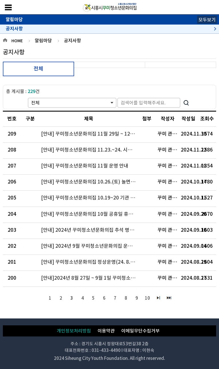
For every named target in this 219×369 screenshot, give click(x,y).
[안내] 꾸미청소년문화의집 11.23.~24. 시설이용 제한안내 (91, 150)
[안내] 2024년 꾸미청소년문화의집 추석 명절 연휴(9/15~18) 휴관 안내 (91, 230)
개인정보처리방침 (74, 331)
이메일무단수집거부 (140, 331)
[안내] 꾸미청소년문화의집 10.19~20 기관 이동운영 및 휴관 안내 (91, 198)
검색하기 (186, 103)
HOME (17, 40)
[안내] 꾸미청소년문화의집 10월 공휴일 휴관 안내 (91, 214)
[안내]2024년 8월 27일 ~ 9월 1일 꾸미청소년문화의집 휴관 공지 (91, 278)
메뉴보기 (8, 7)
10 (147, 298)
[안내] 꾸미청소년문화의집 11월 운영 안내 (84, 166)
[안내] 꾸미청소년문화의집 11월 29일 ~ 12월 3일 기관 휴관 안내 (91, 134)
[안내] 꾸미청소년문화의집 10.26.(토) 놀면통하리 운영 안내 (91, 182)
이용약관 (106, 331)
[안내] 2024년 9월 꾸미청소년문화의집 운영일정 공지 (91, 246)
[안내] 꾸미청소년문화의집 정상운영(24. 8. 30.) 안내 (91, 262)
